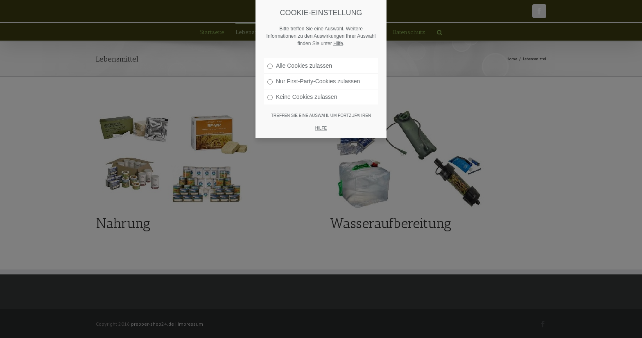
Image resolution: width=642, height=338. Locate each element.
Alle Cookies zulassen (299, 65)
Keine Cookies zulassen (302, 97)
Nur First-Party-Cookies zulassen (313, 81)
